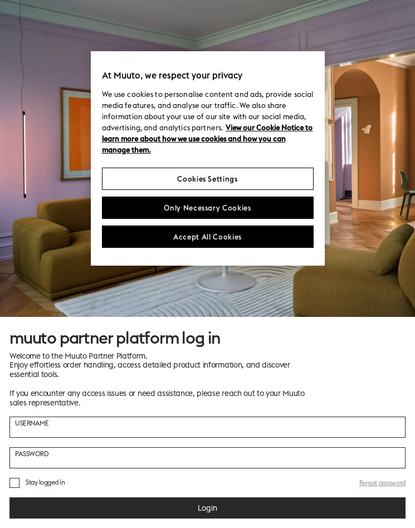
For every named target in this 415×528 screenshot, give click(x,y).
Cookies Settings (207, 178)
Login (207, 508)
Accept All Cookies (207, 236)
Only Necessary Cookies (207, 207)
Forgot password (382, 482)
